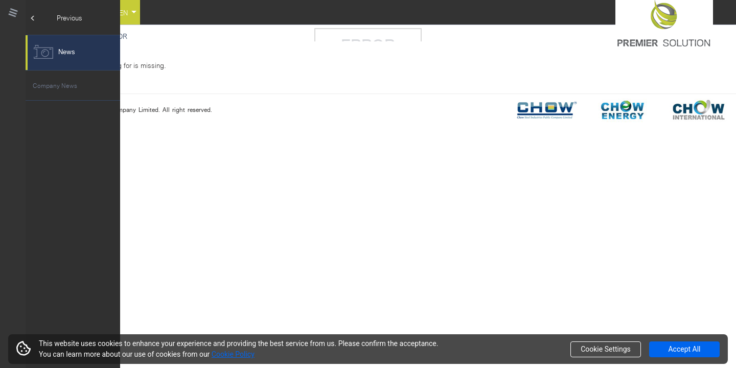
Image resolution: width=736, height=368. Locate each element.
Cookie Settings (606, 349)
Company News (55, 85)
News (54, 51)
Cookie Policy (233, 354)
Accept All (684, 349)
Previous (56, 17)
